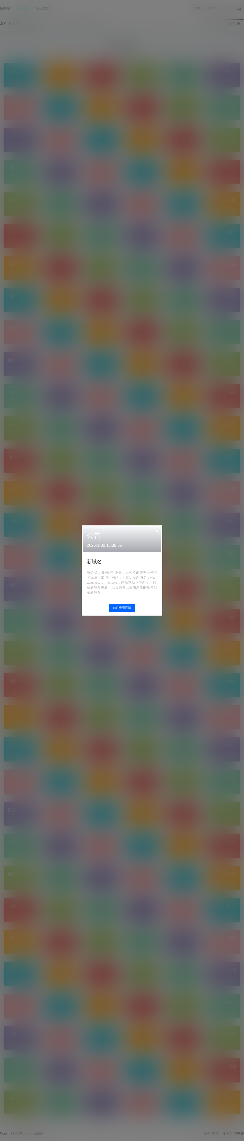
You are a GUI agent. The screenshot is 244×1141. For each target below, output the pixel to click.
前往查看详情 (122, 608)
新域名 (94, 561)
